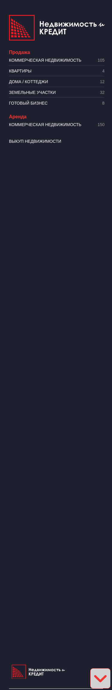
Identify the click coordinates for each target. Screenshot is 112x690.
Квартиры (57, 71)
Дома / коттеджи (57, 81)
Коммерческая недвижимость (57, 60)
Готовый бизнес (57, 103)
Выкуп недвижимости (35, 141)
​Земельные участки (57, 92)
